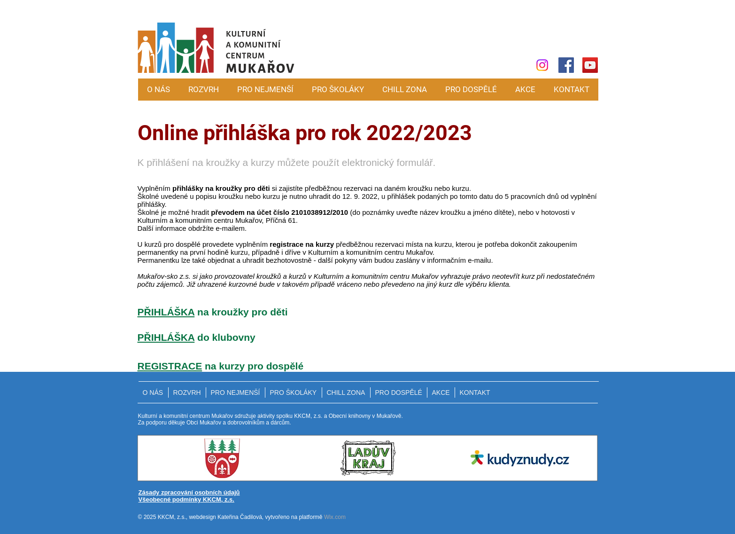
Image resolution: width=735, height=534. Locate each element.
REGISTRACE (170, 366)
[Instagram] (542, 65)
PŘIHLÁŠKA (166, 311)
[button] (265, 90)
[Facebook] (566, 65)
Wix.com (335, 517)
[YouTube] (590, 65)
